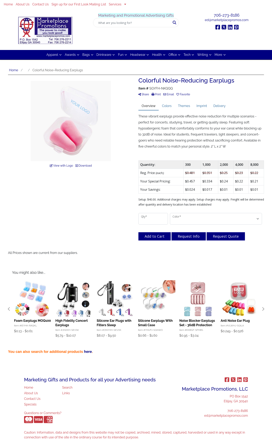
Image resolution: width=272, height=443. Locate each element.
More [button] (218, 55)
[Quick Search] (132, 22)
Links (66, 393)
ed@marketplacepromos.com (227, 20)
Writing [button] (202, 55)
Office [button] (172, 55)
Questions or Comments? (42, 413)
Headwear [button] (137, 55)
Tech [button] (187, 55)
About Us (22, 4)
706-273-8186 (227, 15)
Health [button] (157, 55)
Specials (30, 404)
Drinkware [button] (104, 55)
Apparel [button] (52, 55)
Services (115, 4)
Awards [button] (70, 55)
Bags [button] (86, 55)
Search (67, 387)
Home (8, 4)
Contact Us (40, 4)
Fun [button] (121, 55)
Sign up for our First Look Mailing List (79, 4)
